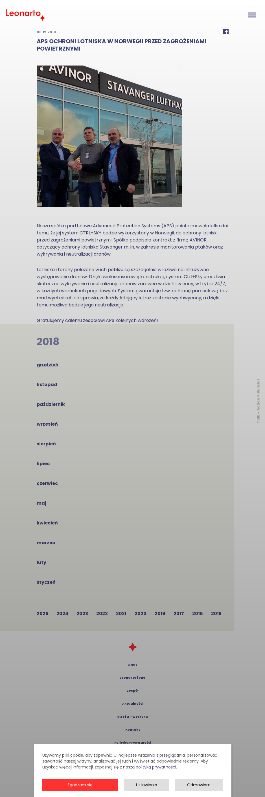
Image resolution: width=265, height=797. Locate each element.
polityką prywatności (156, 788)
